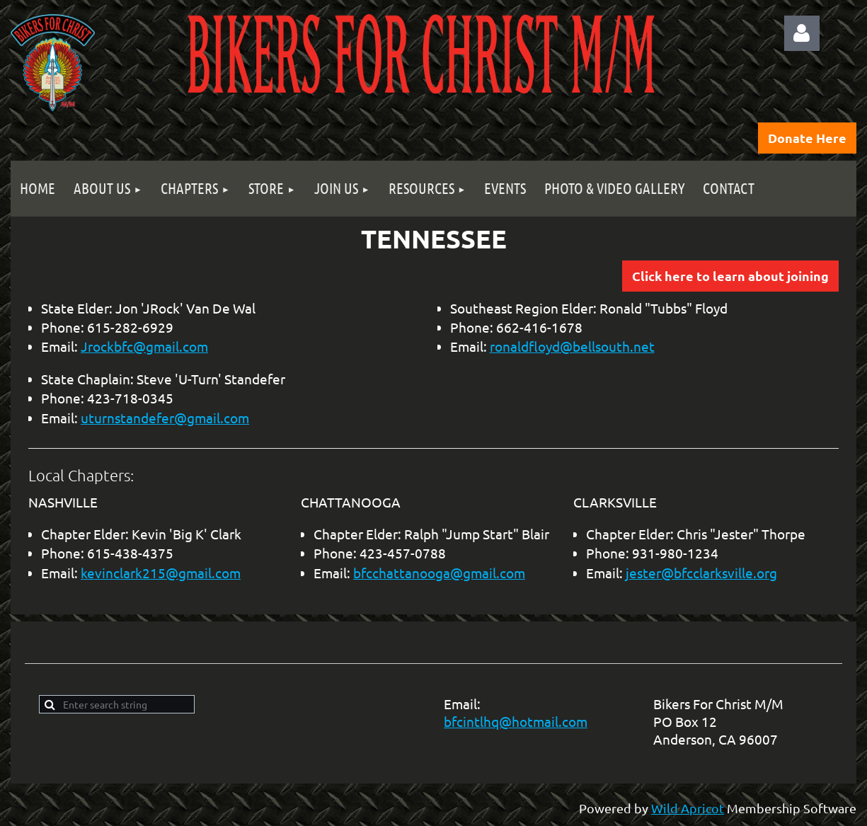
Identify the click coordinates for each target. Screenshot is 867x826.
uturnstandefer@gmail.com (165, 417)
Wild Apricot (687, 808)
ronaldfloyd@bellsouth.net (572, 346)
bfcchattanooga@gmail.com (439, 572)
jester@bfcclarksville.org (701, 572)
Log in (802, 33)
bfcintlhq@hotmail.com (515, 721)
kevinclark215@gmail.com (161, 572)
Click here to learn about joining (730, 276)
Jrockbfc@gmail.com (144, 346)
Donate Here (807, 138)
